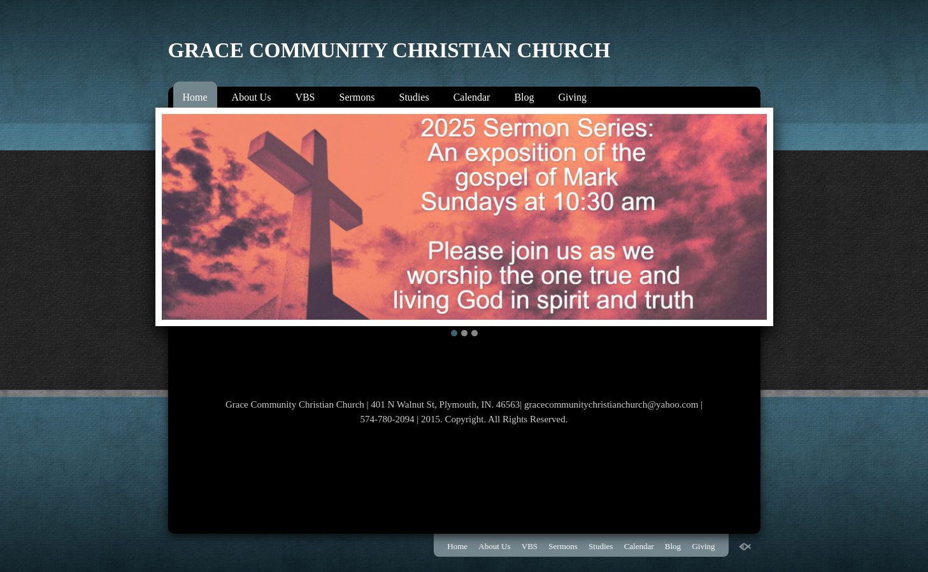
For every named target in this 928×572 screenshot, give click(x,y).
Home (195, 97)
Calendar (471, 97)
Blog (524, 97)
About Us (251, 97)
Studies (414, 97)
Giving (573, 97)
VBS (305, 97)
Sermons (357, 97)
